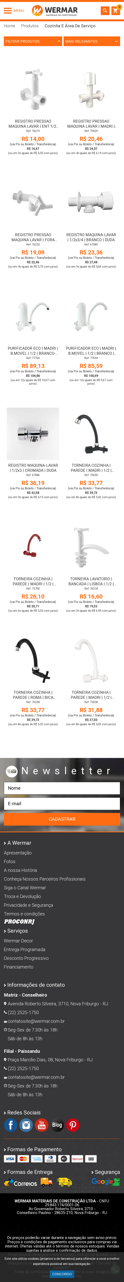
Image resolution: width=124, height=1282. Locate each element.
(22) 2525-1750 (23, 1012)
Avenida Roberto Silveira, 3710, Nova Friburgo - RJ (58, 1003)
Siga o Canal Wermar (25, 887)
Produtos (30, 25)
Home (9, 25)
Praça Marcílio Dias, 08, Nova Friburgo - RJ (50, 1059)
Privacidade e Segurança (28, 905)
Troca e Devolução (22, 896)
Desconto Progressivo (26, 958)
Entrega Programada (24, 949)
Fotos (10, 861)
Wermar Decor (18, 941)
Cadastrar (62, 819)
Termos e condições (24, 914)
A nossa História (20, 870)
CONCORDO (62, 1274)
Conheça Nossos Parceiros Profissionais (45, 879)
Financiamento (18, 967)
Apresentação (18, 853)
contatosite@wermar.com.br (36, 1021)
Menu (19, 10)
